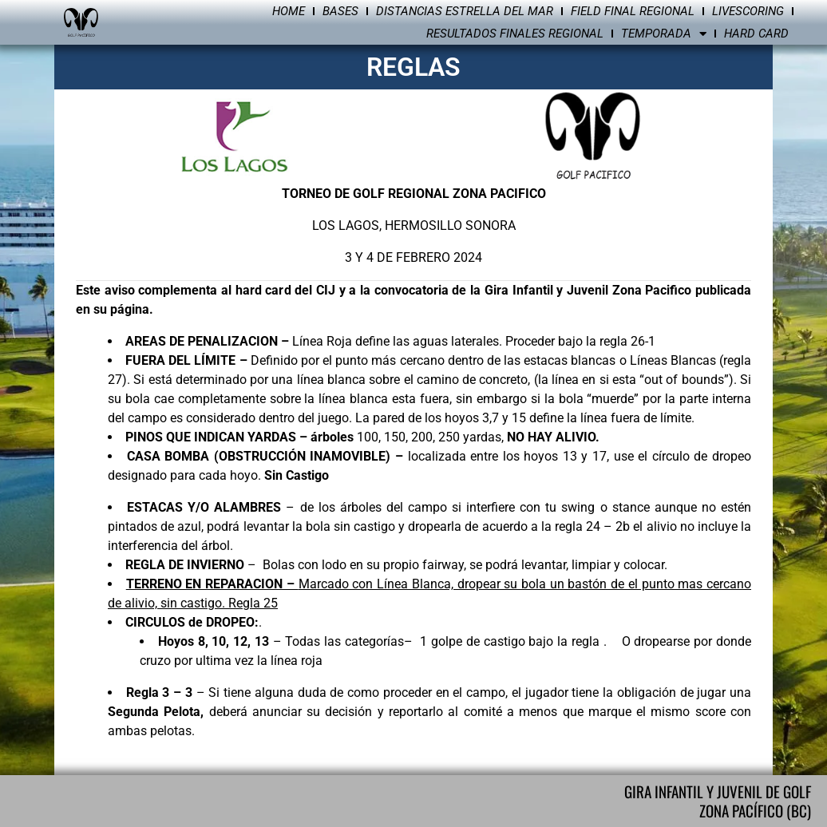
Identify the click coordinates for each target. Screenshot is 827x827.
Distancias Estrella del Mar (464, 11)
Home (288, 11)
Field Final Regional (632, 11)
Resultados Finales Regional (514, 33)
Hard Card (756, 33)
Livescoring (748, 11)
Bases (340, 11)
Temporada (663, 33)
